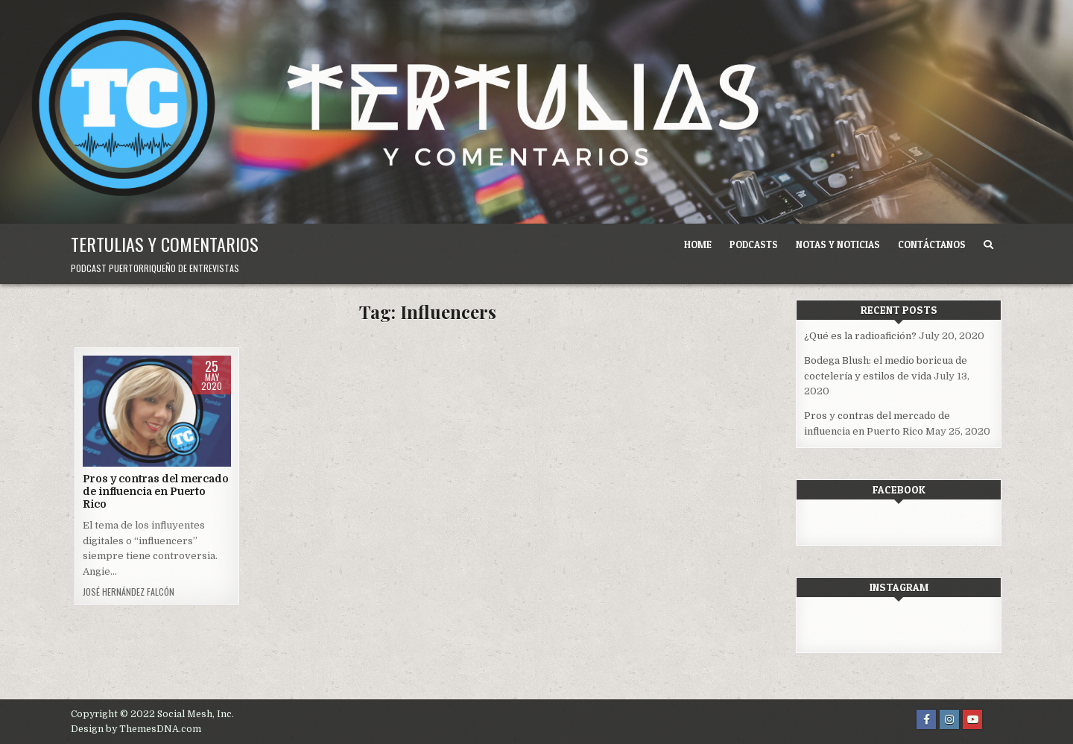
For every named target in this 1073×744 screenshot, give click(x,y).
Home (698, 244)
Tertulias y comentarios (165, 243)
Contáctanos (932, 244)
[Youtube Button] (972, 719)
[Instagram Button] (949, 719)
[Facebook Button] (926, 719)
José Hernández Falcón (128, 591)
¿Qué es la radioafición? (860, 335)
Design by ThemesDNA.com (136, 729)
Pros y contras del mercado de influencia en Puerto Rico (156, 491)
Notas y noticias (838, 244)
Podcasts (753, 244)
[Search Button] (988, 245)
